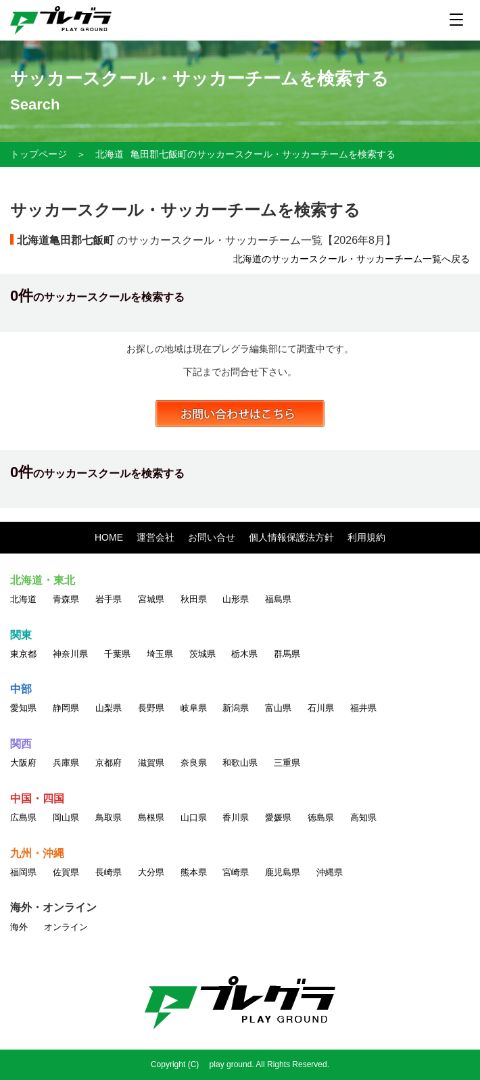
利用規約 (366, 537)
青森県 (66, 599)
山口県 (194, 817)
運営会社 (155, 537)
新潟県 (235, 708)
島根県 (151, 817)
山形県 (235, 599)
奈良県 (194, 763)
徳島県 (321, 817)
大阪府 (23, 763)
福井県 (363, 708)
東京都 (23, 654)
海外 (19, 927)
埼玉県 (160, 654)
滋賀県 (151, 763)
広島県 (23, 817)
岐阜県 (194, 708)
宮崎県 (235, 872)
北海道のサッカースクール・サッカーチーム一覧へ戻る (351, 258)
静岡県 (66, 708)
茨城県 (202, 654)
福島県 (278, 599)
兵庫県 (66, 763)
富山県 (278, 708)
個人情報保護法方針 (291, 537)
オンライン (66, 927)
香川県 (235, 817)
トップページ (38, 154)
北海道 (109, 154)
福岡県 (23, 872)
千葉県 (117, 654)
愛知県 (23, 708)
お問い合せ (211, 537)
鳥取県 (108, 817)
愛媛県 (278, 817)
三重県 (287, 763)
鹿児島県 (282, 872)
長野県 (151, 708)
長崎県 (108, 872)
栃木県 (244, 654)
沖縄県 (329, 872)
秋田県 (194, 599)
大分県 (151, 872)
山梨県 (108, 708)
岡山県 (66, 817)
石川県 (321, 708)
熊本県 (194, 872)
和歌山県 (240, 763)
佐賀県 (66, 872)
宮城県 (151, 599)
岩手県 (108, 599)
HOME (109, 537)
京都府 (108, 763)
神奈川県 (70, 654)
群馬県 (287, 654)
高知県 (363, 817)
